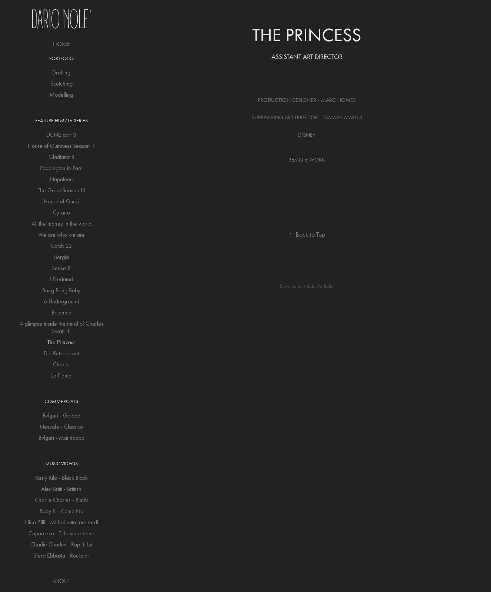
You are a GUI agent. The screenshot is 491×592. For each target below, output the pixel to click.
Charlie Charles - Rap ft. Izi (61, 544)
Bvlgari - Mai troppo (61, 437)
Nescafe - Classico (61, 426)
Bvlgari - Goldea (61, 415)
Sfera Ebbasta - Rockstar (61, 555)
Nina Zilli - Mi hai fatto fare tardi (61, 522)
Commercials (61, 401)
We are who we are (61, 234)
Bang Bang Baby (61, 290)
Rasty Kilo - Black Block (61, 477)
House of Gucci (61, 201)
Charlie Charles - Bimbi (61, 499)
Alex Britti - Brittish (61, 488)
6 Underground (61, 301)
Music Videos (61, 463)
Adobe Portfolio (319, 286)
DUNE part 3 (61, 134)
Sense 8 (61, 268)
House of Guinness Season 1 (61, 145)
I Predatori (61, 279)
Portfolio (61, 58)
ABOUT (61, 581)
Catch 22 (61, 245)
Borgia (61, 256)
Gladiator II (61, 156)
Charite (61, 364)
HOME (61, 43)
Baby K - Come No (61, 511)
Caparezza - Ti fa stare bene (61, 533)
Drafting (61, 72)
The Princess (61, 342)
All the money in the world (61, 223)
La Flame (61, 375)
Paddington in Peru (61, 168)
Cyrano (61, 212)
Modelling (61, 94)
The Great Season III (61, 190)
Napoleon (61, 179)
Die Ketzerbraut (61, 353)
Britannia (61, 312)
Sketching (61, 83)
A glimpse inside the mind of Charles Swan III (61, 327)
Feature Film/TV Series (61, 120)
